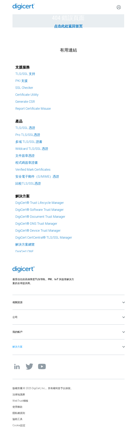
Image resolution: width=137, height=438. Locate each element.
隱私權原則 (18, 413)
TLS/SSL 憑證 (25, 128)
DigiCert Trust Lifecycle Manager (39, 203)
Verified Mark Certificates (32, 169)
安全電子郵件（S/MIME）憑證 (37, 176)
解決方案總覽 (25, 244)
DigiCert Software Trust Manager (39, 210)
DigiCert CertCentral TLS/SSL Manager (43, 237)
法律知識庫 (18, 394)
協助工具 (17, 419)
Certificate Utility (27, 95)
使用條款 (17, 406)
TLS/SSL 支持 (25, 74)
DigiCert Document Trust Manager (40, 217)
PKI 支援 (21, 81)
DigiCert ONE (24, 251)
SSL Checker (24, 88)
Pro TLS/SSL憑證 (27, 135)
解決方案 (17, 346)
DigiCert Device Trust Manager (38, 230)
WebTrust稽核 (20, 400)
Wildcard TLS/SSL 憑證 (31, 149)
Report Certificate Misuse (33, 108)
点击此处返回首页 (68, 26)
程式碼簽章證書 (26, 163)
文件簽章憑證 (25, 156)
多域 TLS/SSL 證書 (28, 142)
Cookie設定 (18, 425)
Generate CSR (25, 102)
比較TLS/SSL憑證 (28, 183)
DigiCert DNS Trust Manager (36, 223)
